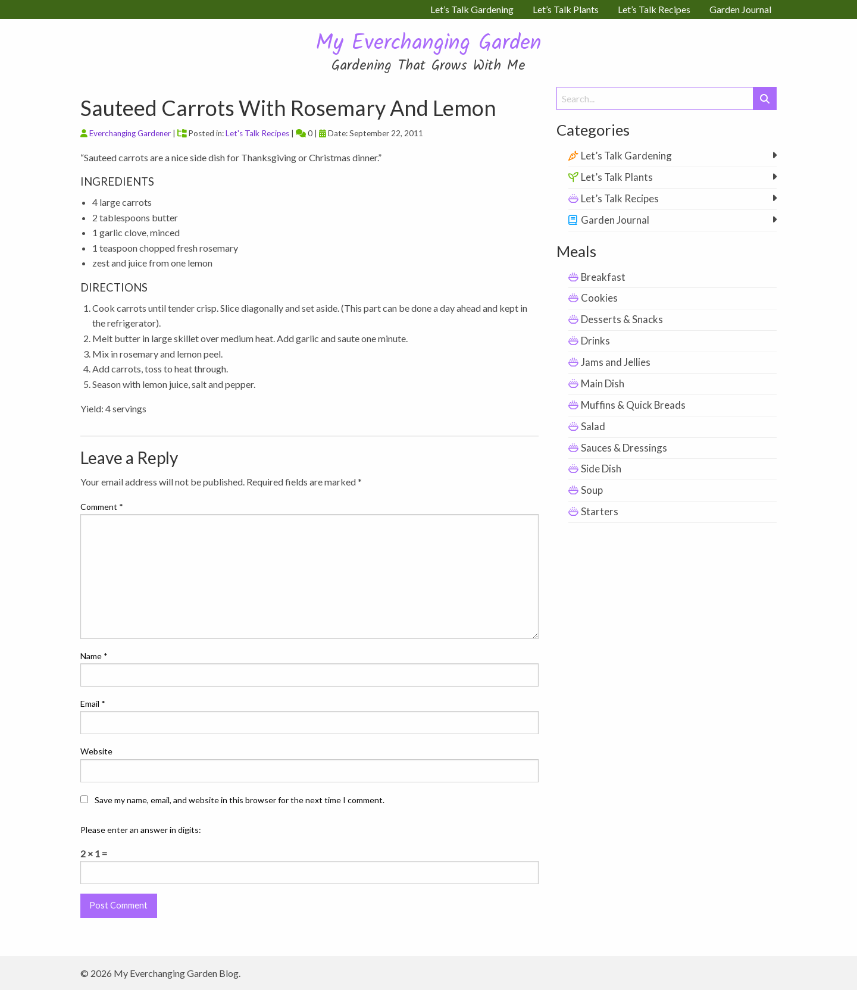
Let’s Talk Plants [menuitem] (566, 9)
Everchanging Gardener (130, 133)
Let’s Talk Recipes (620, 198)
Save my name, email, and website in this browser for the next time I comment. (239, 800)
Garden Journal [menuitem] (740, 9)
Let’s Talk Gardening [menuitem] (472, 9)
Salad (593, 426)
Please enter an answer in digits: (140, 830)
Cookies (599, 298)
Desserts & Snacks (622, 319)
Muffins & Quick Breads (633, 405)
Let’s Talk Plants (617, 177)
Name (94, 656)
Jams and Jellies (615, 362)
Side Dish (601, 468)
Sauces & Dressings (624, 447)
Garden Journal (615, 220)
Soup (592, 490)
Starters (599, 511)
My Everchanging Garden (428, 44)
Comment (101, 507)
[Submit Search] (765, 98)
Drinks (595, 340)
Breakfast (603, 277)
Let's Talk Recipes (257, 133)
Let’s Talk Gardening (626, 155)
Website (96, 751)
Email (92, 703)
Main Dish (602, 383)
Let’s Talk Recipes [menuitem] (654, 9)
